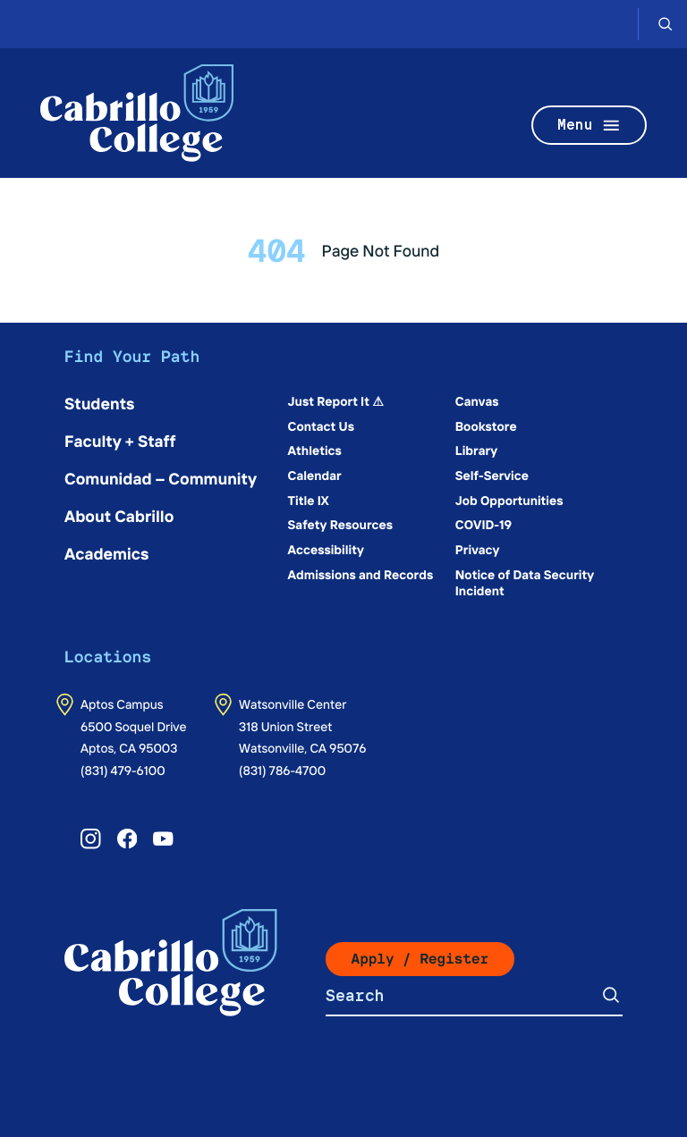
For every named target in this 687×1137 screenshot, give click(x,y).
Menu (589, 125)
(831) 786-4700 (282, 770)
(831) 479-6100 (123, 770)
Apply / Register (420, 958)
